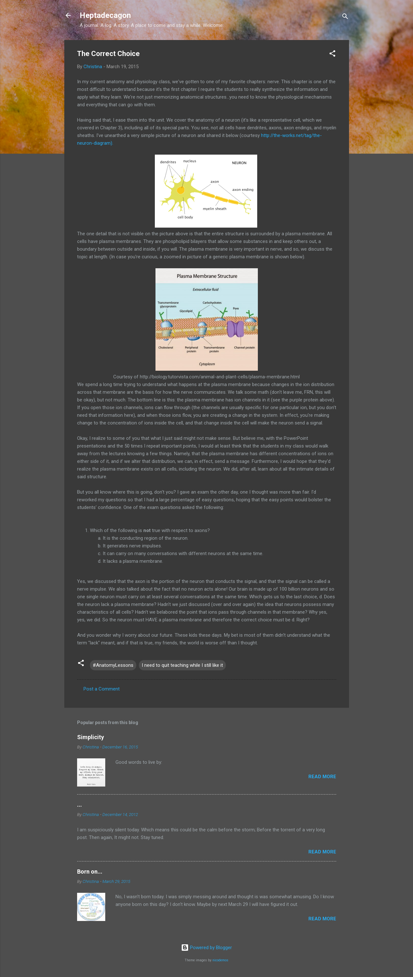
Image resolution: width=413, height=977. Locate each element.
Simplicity (90, 737)
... (79, 804)
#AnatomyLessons (113, 665)
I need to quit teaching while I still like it (182, 665)
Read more (322, 776)
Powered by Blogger (206, 947)
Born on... (89, 871)
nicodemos (220, 960)
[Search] (345, 17)
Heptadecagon (105, 15)
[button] (332, 55)
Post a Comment (101, 689)
